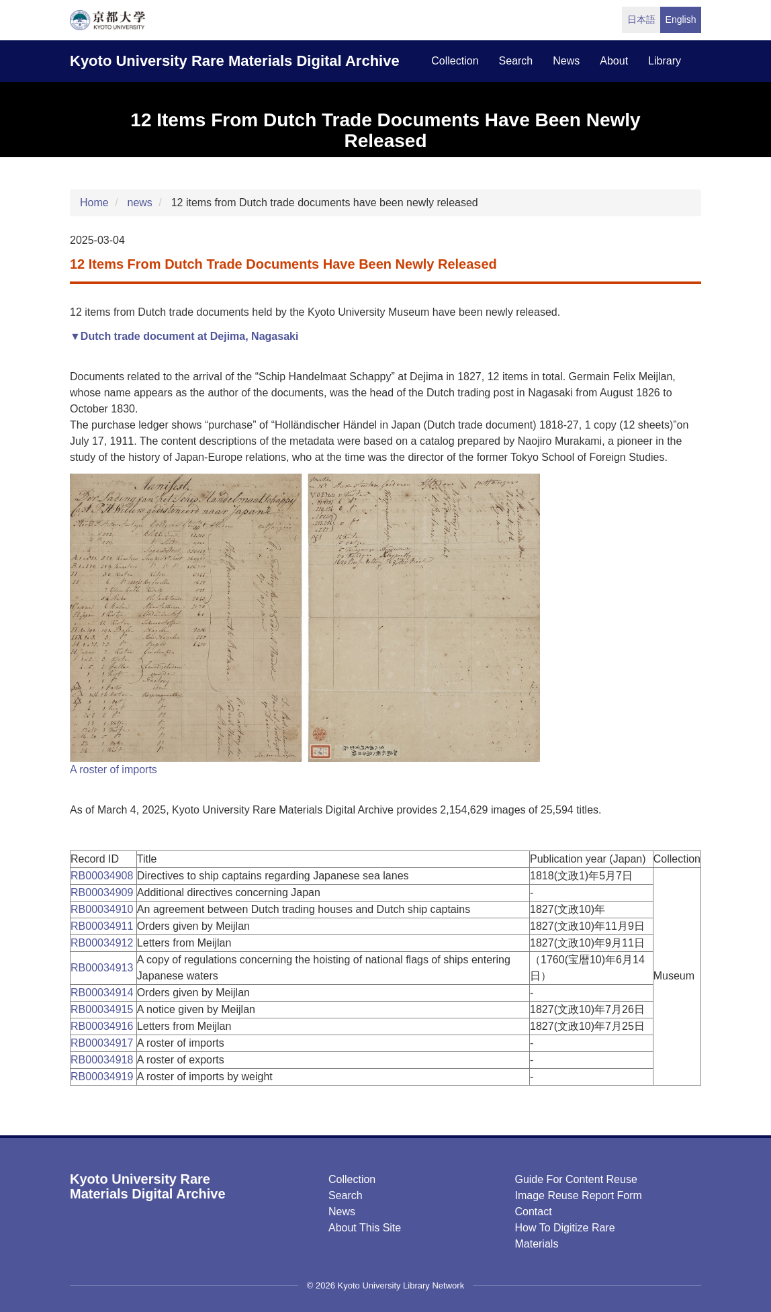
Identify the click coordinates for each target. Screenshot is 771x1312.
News (341, 1211)
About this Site (364, 1227)
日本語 (641, 19)
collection (454, 61)
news (566, 61)
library (664, 61)
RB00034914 (103, 992)
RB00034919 (103, 1076)
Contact (532, 1211)
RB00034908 (103, 875)
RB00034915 (103, 1009)
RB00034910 (103, 909)
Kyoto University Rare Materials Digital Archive (235, 60)
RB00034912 (103, 943)
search (516, 61)
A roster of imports (113, 769)
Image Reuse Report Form (577, 1195)
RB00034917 (103, 1043)
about (614, 61)
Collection (351, 1179)
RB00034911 (103, 926)
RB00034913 (103, 967)
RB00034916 (103, 1026)
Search (345, 1195)
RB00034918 (103, 1059)
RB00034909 (103, 892)
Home (94, 202)
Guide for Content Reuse (575, 1179)
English (681, 19)
